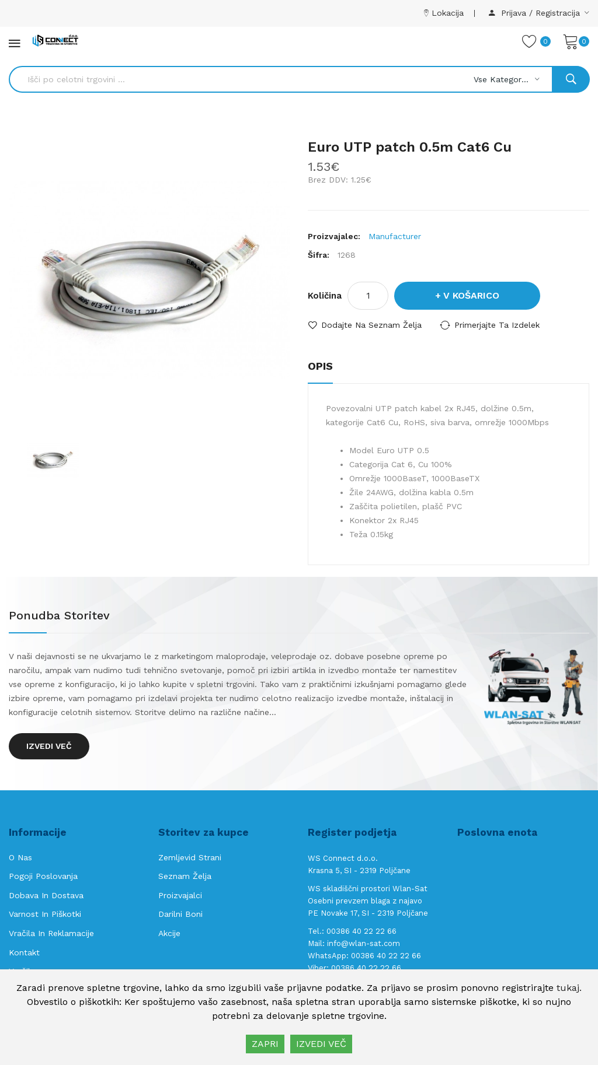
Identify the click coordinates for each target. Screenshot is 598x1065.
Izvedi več (49, 746)
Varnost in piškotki (45, 914)
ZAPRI (265, 1043)
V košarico (471, 295)
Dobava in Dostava (46, 895)
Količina (325, 295)
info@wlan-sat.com (363, 943)
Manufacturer (394, 236)
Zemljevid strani (189, 857)
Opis (320, 366)
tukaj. (569, 987)
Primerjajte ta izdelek (497, 325)
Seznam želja (184, 876)
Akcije (169, 933)
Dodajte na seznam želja (371, 325)
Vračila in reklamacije (51, 933)
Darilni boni (180, 914)
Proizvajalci (180, 895)
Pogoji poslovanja (43, 876)
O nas (20, 857)
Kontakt (24, 952)
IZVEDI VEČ (321, 1043)
